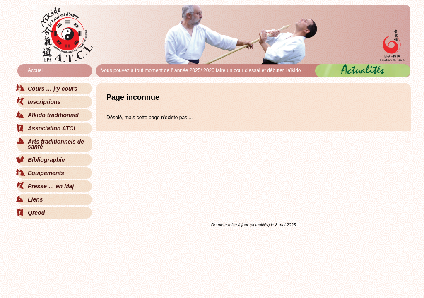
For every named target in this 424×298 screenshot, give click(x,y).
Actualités (363, 69)
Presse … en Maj (51, 186)
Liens (35, 199)
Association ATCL (52, 128)
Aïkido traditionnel (53, 115)
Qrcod (36, 212)
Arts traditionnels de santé (56, 144)
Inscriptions (44, 101)
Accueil (36, 70)
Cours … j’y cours (52, 88)
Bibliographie (46, 159)
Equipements (46, 173)
